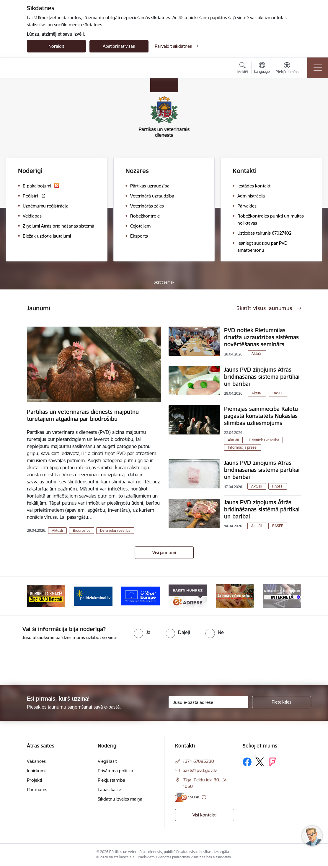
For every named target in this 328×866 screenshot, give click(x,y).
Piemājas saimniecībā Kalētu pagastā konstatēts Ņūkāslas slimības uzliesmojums (261, 416)
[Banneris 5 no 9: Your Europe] (188, 595)
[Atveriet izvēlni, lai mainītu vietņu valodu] (262, 68)
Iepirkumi (36, 770)
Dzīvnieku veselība (115, 530)
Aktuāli (57, 530)
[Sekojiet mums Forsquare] (272, 762)
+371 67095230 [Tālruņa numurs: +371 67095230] (198, 761)
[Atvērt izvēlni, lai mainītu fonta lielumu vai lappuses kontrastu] (287, 69)
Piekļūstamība (111, 780)
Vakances (36, 761)
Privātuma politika (115, 770)
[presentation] (49, 663)
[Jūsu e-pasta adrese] (208, 702)
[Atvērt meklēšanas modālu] (242, 69)
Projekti (34, 780)
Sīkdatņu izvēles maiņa (120, 799)
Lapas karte (109, 789)
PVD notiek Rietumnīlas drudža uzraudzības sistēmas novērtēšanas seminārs (261, 337)
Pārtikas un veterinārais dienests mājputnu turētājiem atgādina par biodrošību (83, 415)
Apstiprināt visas (119, 46)
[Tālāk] (292, 596)
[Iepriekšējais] (36, 596)
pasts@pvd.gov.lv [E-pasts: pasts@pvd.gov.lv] (199, 770)
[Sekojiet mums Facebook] (247, 762)
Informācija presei (242, 447)
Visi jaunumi (164, 552)
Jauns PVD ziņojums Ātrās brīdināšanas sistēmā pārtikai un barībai (262, 376)
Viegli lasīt (107, 761)
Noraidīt (56, 46)
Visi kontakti (204, 815)
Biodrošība (81, 530)
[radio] (142, 632)
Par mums (37, 789)
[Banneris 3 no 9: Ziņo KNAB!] (93, 595)
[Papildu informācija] (204, 797)
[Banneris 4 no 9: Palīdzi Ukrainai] (140, 595)
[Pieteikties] (281, 702)
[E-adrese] (187, 797)
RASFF (277, 393)
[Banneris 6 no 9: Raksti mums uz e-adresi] (235, 595)
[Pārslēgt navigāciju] (317, 67)
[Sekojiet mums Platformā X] (259, 762)
